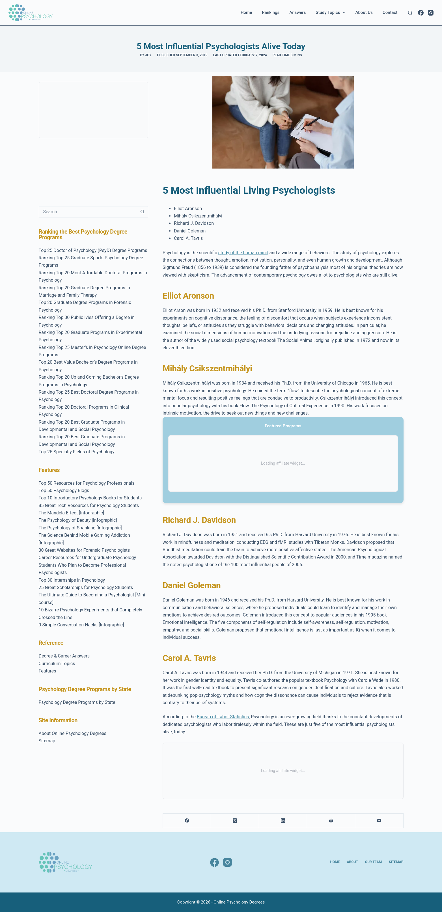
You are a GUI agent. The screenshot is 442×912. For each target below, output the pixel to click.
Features (47, 671)
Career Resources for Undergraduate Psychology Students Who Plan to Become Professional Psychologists (87, 565)
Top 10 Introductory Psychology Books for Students (90, 498)
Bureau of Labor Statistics (223, 716)
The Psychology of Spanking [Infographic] (80, 528)
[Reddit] (331, 821)
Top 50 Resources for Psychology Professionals (87, 483)
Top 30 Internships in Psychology (72, 580)
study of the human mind (243, 252)
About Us (364, 12)
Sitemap (47, 740)
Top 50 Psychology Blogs (64, 490)
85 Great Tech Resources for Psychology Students (89, 505)
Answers (297, 12)
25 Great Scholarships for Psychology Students (86, 587)
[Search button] (142, 211)
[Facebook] (421, 13)
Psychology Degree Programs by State (77, 702)
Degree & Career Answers (64, 656)
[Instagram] (431, 13)
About (352, 862)
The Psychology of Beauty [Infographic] (78, 520)
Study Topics (332, 12)
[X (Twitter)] (235, 821)
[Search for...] (88, 211)
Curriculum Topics (57, 663)
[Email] (379, 821)
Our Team (373, 862)
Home (246, 12)
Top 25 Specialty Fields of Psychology (77, 451)
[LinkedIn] (283, 821)
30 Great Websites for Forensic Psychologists (84, 550)
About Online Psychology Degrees (73, 733)
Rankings (270, 12)
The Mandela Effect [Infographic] (71, 513)
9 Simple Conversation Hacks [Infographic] (81, 625)
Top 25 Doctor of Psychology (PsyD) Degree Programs (93, 250)
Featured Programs (283, 425)
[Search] (410, 13)
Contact (390, 12)
